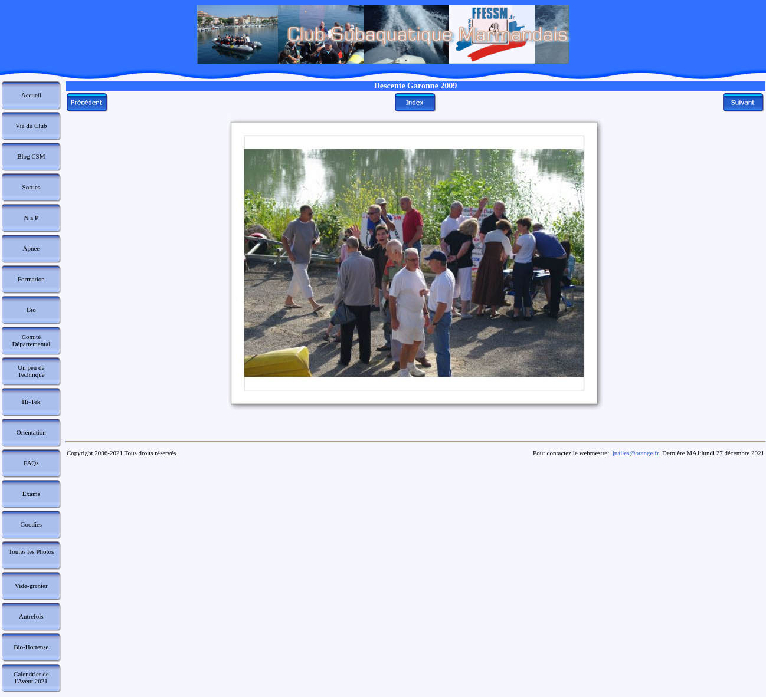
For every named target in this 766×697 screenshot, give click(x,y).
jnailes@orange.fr (636, 452)
